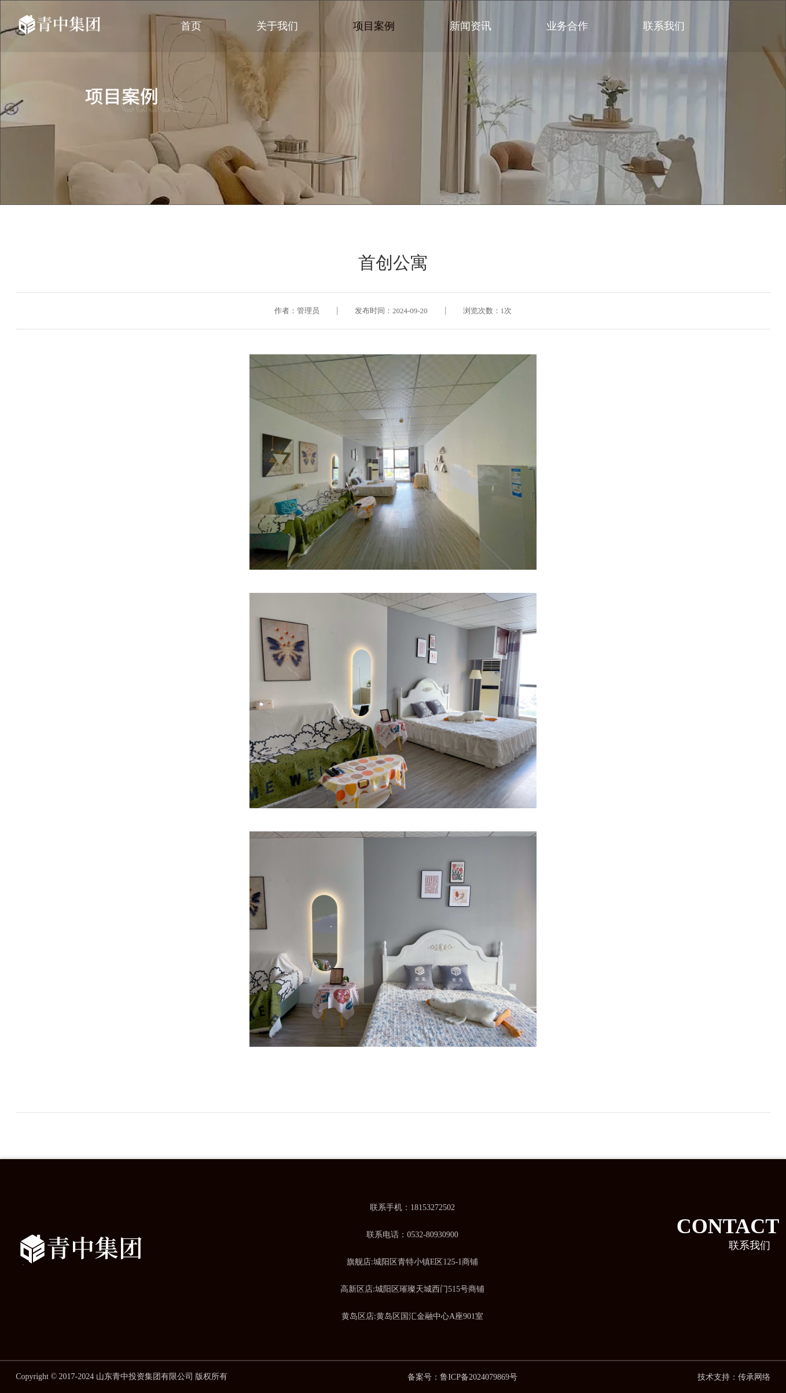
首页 (191, 26)
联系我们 (664, 26)
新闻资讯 (470, 26)
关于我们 (277, 26)
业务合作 (567, 26)
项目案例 (374, 26)
